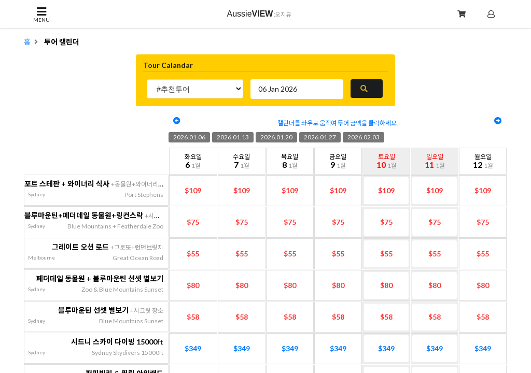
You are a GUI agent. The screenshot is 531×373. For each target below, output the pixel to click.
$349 (193, 348)
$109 (193, 190)
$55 (193, 253)
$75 (193, 222)
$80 (193, 285)
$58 (193, 316)
